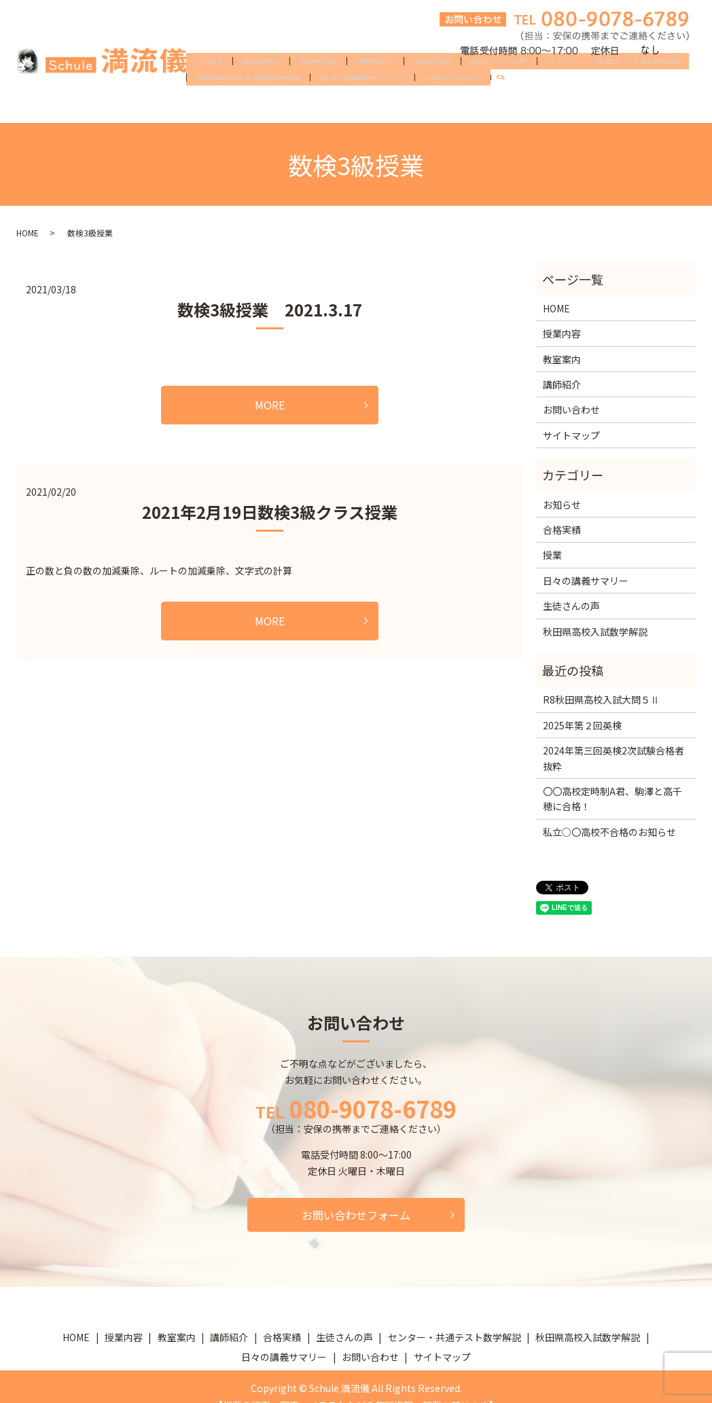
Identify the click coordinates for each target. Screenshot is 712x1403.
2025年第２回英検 (582, 725)
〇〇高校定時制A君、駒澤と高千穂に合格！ (612, 798)
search (506, 105)
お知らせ (562, 504)
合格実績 (432, 83)
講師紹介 (375, 83)
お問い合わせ (452, 104)
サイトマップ (571, 435)
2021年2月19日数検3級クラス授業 (269, 512)
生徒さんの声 (498, 83)
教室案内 (261, 83)
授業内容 (318, 83)
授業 (552, 555)
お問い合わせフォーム (356, 1215)
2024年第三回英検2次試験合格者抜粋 (613, 758)
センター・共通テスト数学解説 (612, 83)
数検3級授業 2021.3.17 (269, 309)
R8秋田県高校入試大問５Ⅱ (601, 699)
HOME (209, 83)
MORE (270, 405)
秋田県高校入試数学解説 (248, 104)
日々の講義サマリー (362, 104)
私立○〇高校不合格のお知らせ (609, 832)
